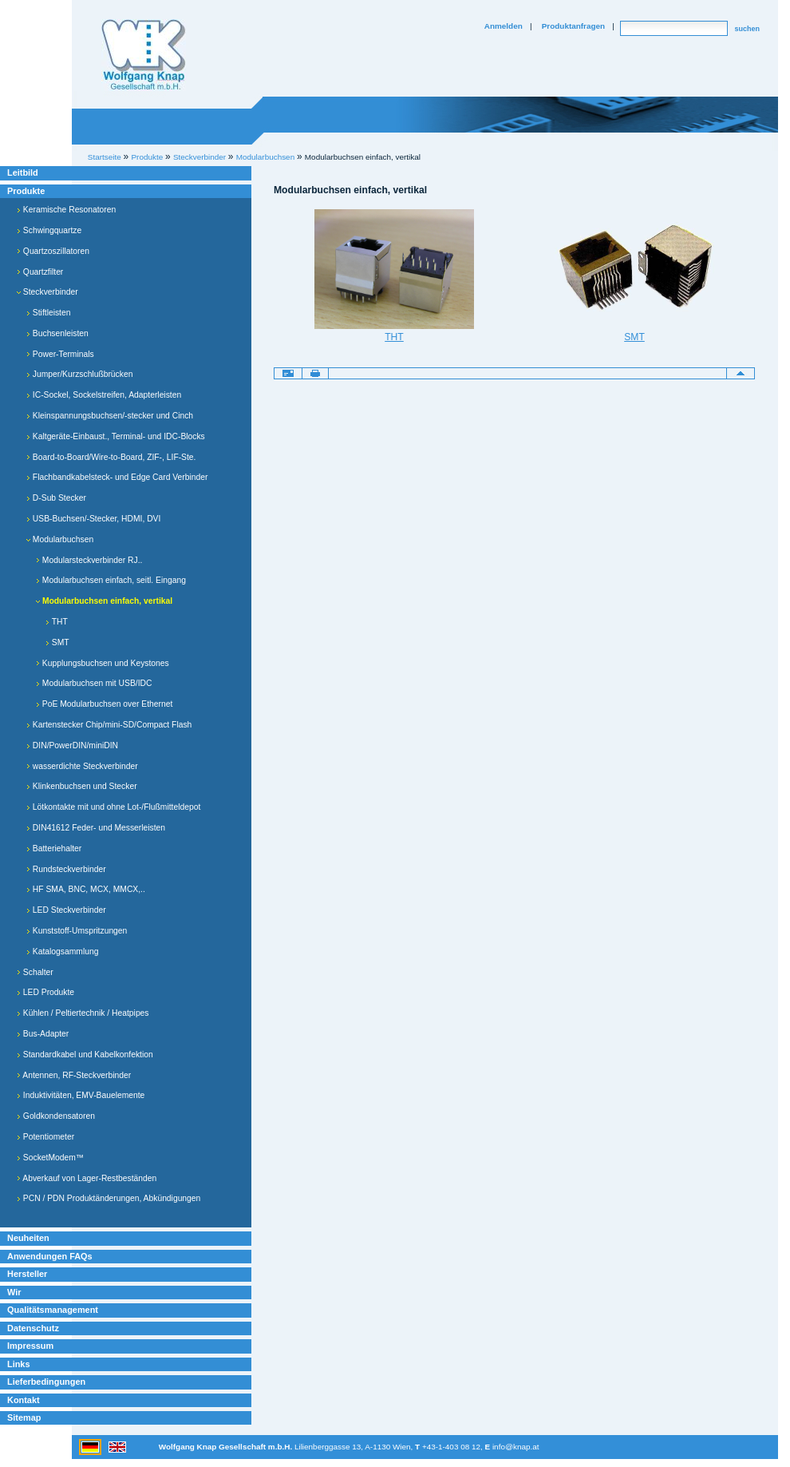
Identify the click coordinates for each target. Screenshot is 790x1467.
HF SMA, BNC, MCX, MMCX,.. (85, 889)
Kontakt (23, 1400)
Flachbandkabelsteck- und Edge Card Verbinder (116, 477)
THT (56, 621)
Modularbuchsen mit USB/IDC (94, 683)
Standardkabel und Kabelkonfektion (85, 1054)
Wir (14, 1292)
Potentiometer (45, 1136)
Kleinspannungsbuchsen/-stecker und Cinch (109, 415)
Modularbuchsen (265, 157)
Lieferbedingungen (46, 1381)
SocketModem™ (50, 1157)
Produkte (26, 191)
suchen (747, 29)
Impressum (30, 1345)
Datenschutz (33, 1328)
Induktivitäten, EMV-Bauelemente (80, 1095)
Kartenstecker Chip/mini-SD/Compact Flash (109, 724)
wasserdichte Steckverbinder (82, 766)
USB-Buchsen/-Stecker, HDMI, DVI (93, 518)
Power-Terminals (60, 354)
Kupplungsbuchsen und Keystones (102, 663)
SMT (57, 642)
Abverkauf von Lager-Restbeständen (86, 1178)
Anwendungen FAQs (50, 1256)
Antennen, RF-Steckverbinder (74, 1075)
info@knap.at (515, 1446)
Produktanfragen (573, 26)
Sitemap (24, 1417)
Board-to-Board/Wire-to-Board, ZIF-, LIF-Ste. (111, 457)
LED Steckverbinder (66, 910)
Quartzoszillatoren (53, 251)
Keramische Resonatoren (66, 209)
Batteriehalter (53, 848)
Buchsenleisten (57, 333)
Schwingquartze (49, 230)
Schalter (35, 972)
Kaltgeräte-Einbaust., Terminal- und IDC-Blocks (115, 436)
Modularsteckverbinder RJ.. (89, 560)
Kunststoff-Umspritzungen (76, 930)
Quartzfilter (40, 272)
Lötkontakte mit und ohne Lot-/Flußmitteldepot (113, 807)
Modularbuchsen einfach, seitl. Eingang (111, 580)
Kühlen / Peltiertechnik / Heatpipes (83, 1013)
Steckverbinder (47, 291)
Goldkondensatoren (56, 1116)
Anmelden (503, 26)
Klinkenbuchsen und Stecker (81, 786)
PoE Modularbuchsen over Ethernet (104, 704)
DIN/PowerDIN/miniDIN (72, 745)
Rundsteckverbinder (66, 869)
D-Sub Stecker (56, 498)
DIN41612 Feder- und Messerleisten (95, 827)
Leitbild (22, 172)
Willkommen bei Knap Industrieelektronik (143, 55)
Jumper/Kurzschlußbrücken (79, 374)
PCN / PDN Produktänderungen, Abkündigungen (108, 1198)
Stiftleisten (48, 312)
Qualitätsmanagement (52, 1309)
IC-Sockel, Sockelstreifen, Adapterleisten (103, 395)
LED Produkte (45, 992)
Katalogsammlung (62, 951)
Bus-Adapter (43, 1033)
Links (18, 1364)
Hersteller (27, 1274)
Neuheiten (28, 1238)
